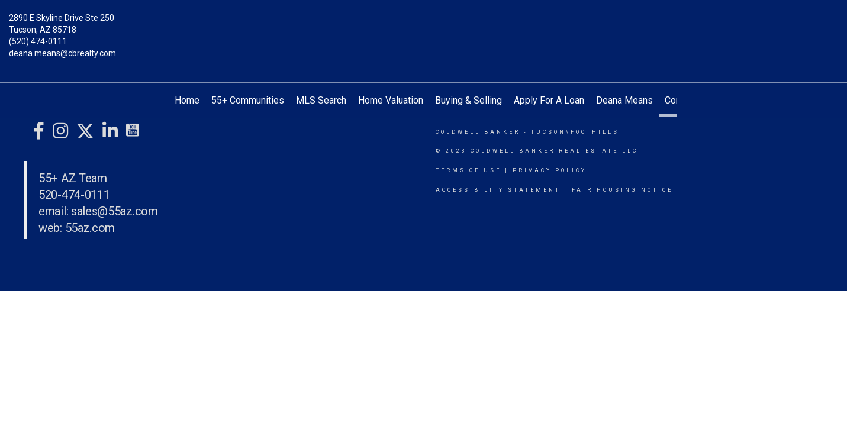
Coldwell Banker (478, 132)
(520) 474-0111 (38, 41)
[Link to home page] (423, 26)
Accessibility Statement (498, 190)
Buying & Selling (468, 100)
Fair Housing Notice (622, 190)
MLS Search (321, 100)
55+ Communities (247, 100)
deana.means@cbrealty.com (62, 53)
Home (187, 100)
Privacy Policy (550, 170)
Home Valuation (390, 100)
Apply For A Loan (549, 100)
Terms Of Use (468, 170)
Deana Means (624, 100)
